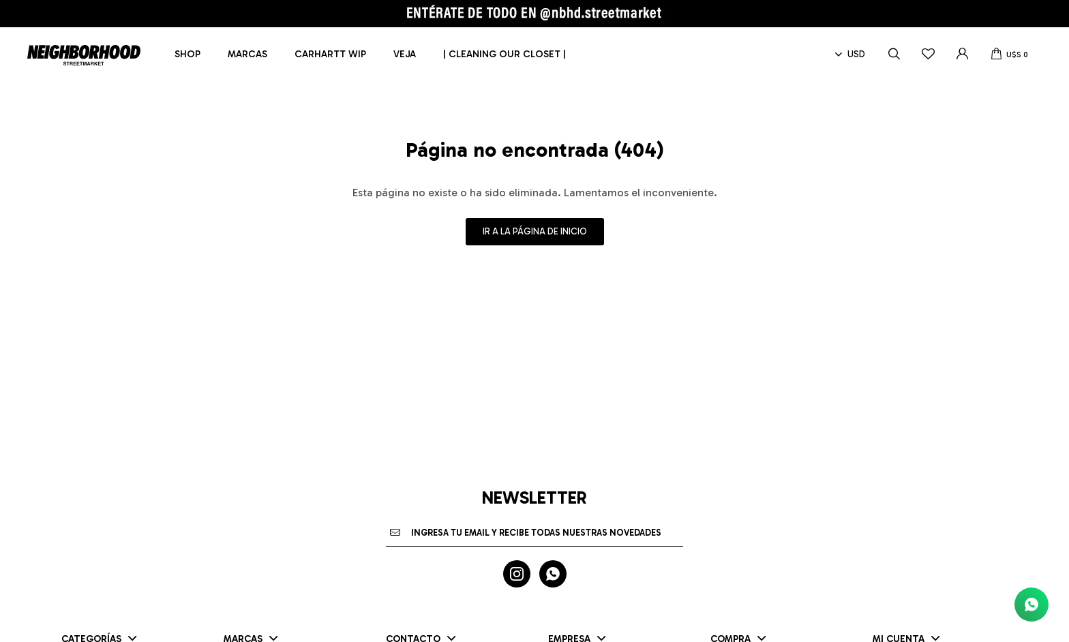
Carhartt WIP (330, 54)
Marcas (247, 54)
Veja (404, 54)
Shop (187, 54)
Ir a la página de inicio (535, 231)
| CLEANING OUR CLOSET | (504, 54)
